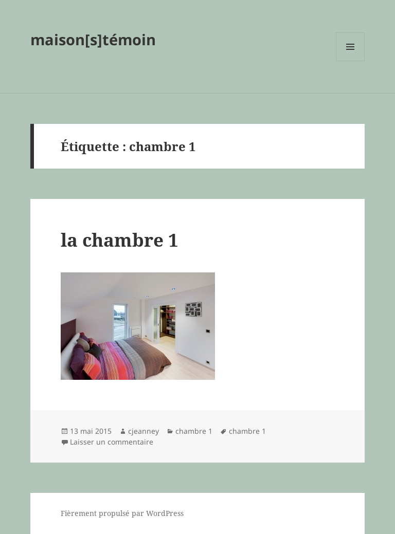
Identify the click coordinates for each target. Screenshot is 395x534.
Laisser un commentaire (111, 442)
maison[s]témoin (93, 39)
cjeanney (143, 431)
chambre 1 (193, 431)
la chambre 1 (119, 240)
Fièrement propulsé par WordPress (122, 513)
